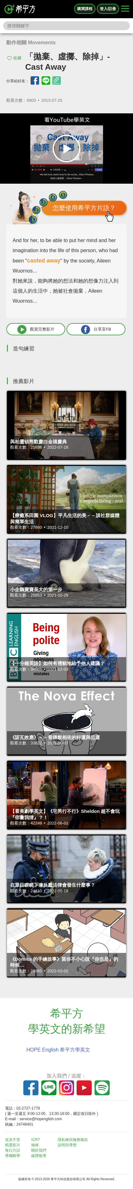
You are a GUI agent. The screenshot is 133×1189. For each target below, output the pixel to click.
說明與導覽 (67, 1145)
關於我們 (38, 1150)
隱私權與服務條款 (73, 1140)
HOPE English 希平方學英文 (58, 1049)
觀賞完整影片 (36, 329)
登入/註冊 (108, 9)
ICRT (35, 1140)
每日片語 (12, 1150)
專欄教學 (12, 1156)
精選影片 (12, 1145)
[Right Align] (125, 9)
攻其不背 (12, 1140)
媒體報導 (38, 1156)
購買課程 (84, 9)
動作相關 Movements (30, 42)
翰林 (35, 1145)
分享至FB (96, 329)
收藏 (17, 58)
